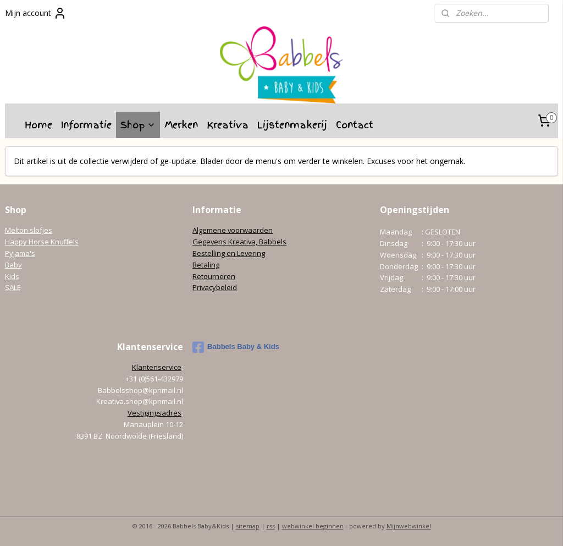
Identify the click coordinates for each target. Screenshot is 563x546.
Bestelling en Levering (228, 253)
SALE (13, 287)
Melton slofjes (28, 230)
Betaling (205, 265)
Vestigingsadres (154, 413)
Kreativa (228, 125)
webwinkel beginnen (313, 526)
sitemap (248, 526)
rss (271, 526)
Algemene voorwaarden (232, 230)
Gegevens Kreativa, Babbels (239, 242)
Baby (13, 265)
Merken (181, 125)
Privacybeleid (214, 287)
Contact (354, 125)
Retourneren (213, 276)
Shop (138, 125)
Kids (12, 276)
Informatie (86, 125)
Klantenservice (156, 367)
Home (38, 125)
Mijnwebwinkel (409, 526)
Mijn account (36, 13)
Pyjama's (20, 253)
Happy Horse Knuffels (42, 242)
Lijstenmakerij (292, 125)
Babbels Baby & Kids (235, 347)
